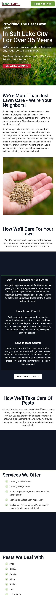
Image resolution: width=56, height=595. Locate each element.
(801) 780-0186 (42, 56)
